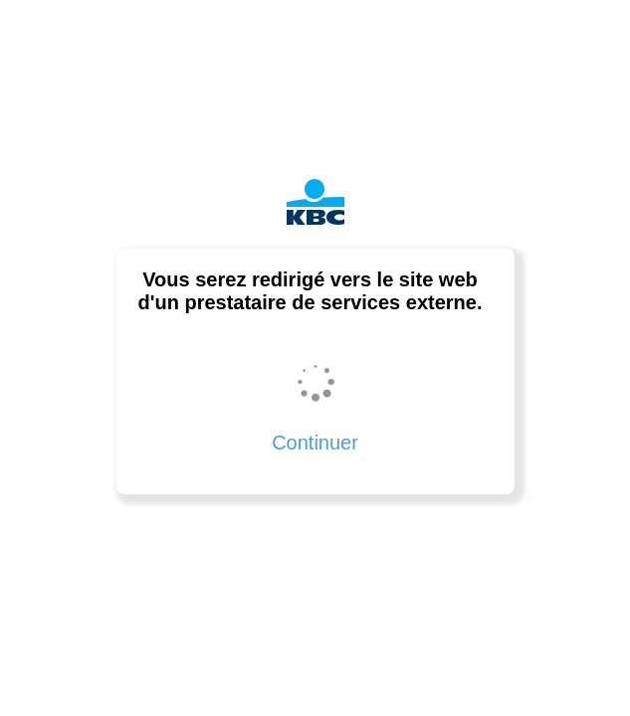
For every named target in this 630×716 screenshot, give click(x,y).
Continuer (315, 442)
